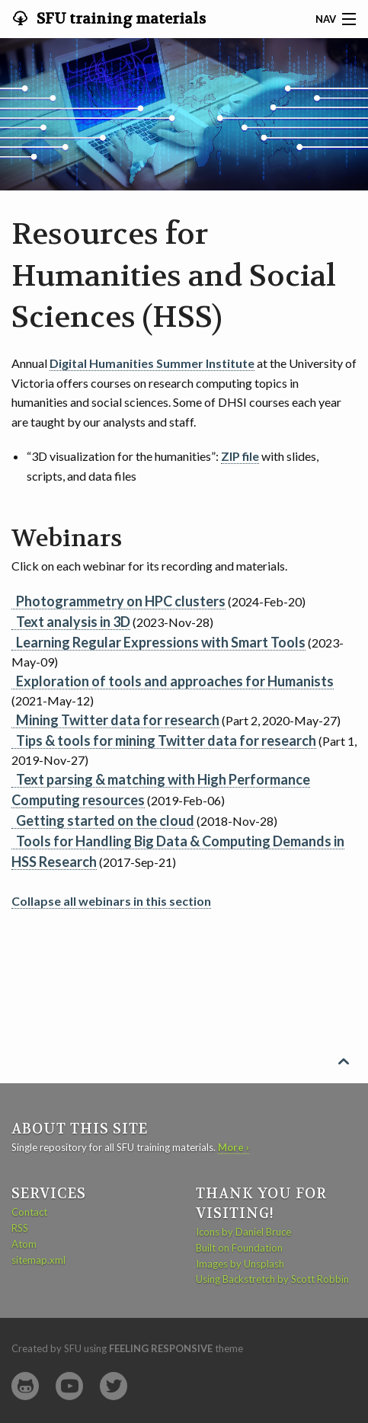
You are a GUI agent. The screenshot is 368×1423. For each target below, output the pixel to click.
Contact (29, 1212)
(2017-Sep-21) (177, 851)
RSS (19, 1228)
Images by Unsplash (240, 1264)
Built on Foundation (239, 1248)
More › (233, 1147)
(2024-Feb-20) (158, 601)
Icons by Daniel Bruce (243, 1232)
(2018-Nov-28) (144, 820)
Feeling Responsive (161, 1348)
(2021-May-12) (172, 690)
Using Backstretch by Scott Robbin (272, 1279)
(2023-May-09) (177, 651)
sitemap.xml (38, 1260)
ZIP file (240, 456)
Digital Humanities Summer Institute (152, 363)
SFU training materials (120, 19)
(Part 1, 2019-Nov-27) (184, 749)
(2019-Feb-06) (160, 789)
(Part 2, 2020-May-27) (176, 720)
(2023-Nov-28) (112, 621)
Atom (24, 1244)
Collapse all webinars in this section (111, 901)
